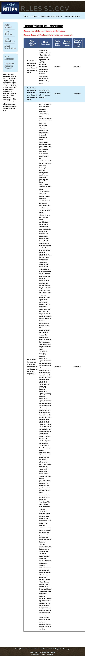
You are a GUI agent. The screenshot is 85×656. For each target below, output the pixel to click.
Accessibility (35, 654)
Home (26, 16)
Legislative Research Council (9, 65)
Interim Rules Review (72, 16)
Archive (34, 16)
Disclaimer (50, 654)
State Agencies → (9, 40)
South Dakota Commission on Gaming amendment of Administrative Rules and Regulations (32, 367)
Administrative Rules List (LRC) (51, 16)
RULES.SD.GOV (45, 8)
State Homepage (9, 57)
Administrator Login (52, 649)
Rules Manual (8, 26)
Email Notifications (10, 47)
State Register (8, 33)
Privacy (43, 654)
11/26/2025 (77, 94)
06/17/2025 (77, 67)
